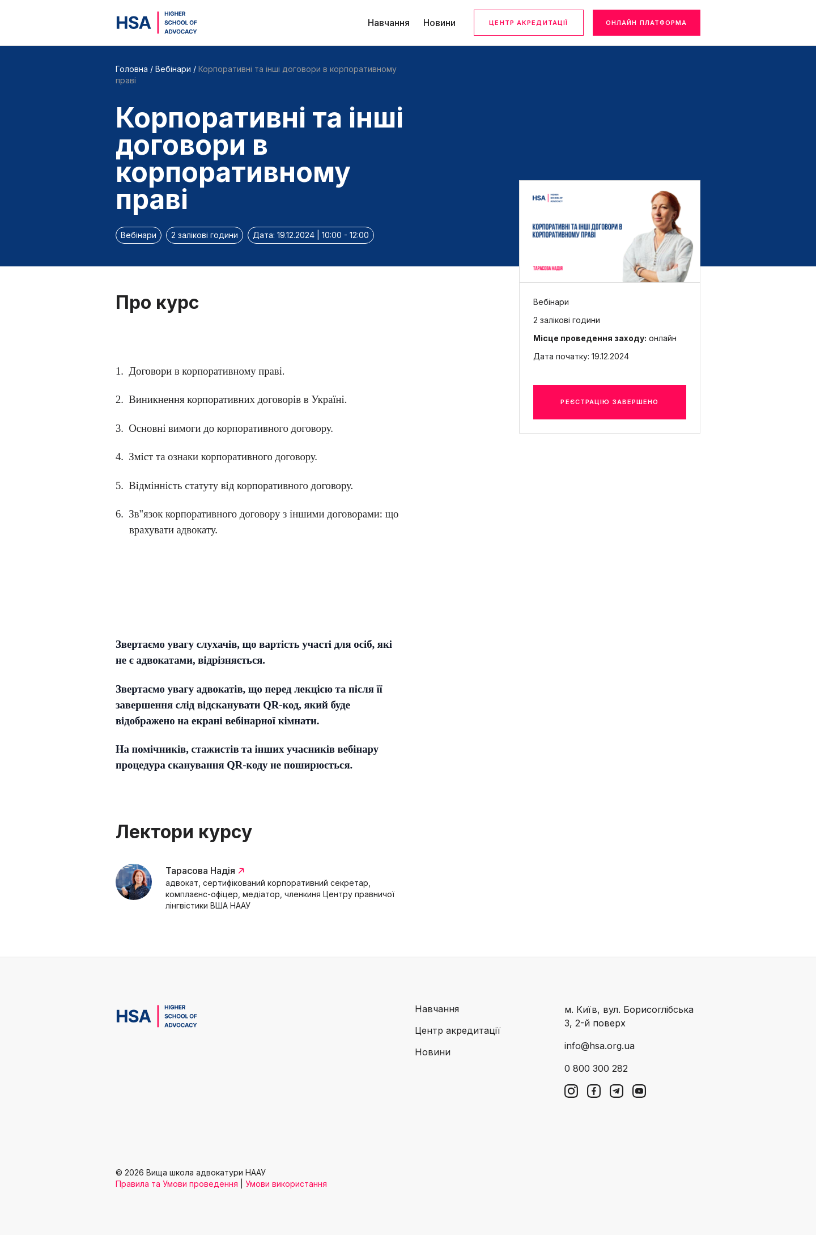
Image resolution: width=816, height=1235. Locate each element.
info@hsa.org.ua (599, 1045)
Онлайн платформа (646, 23)
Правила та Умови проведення (177, 1184)
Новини (439, 22)
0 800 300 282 (596, 1068)
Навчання (389, 22)
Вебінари (173, 69)
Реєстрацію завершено (609, 402)
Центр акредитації (528, 23)
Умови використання (286, 1184)
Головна (132, 69)
